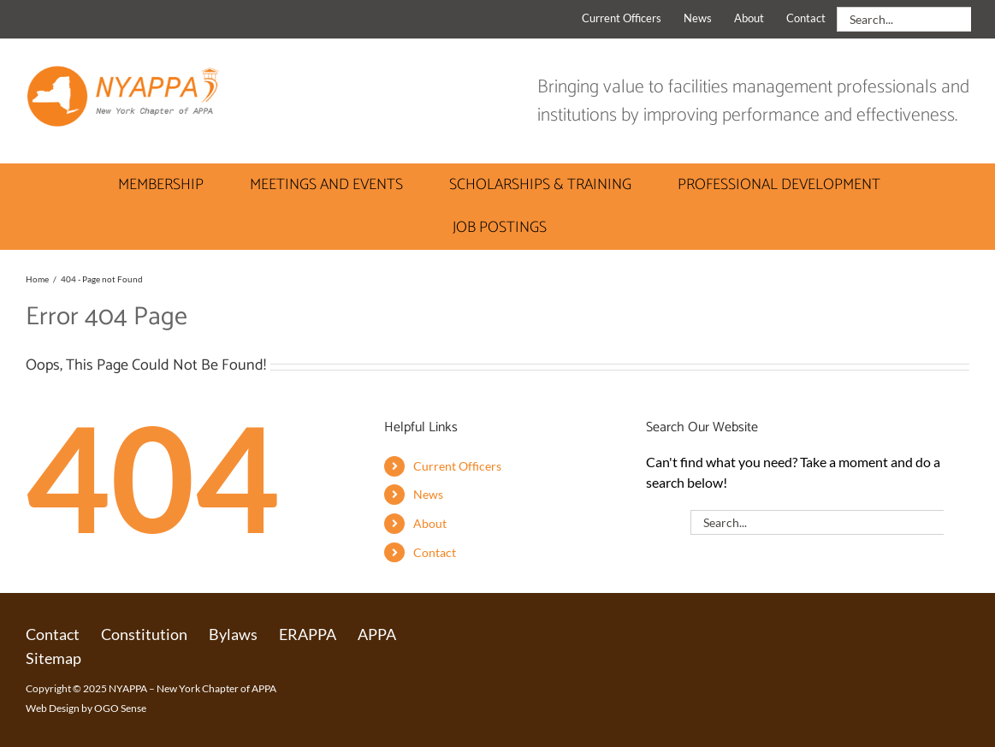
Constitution (144, 634)
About (430, 523)
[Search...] (904, 19)
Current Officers (457, 466)
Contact (434, 552)
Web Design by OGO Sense (86, 708)
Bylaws (233, 634)
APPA (377, 634)
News (428, 494)
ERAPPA (307, 634)
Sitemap (53, 658)
